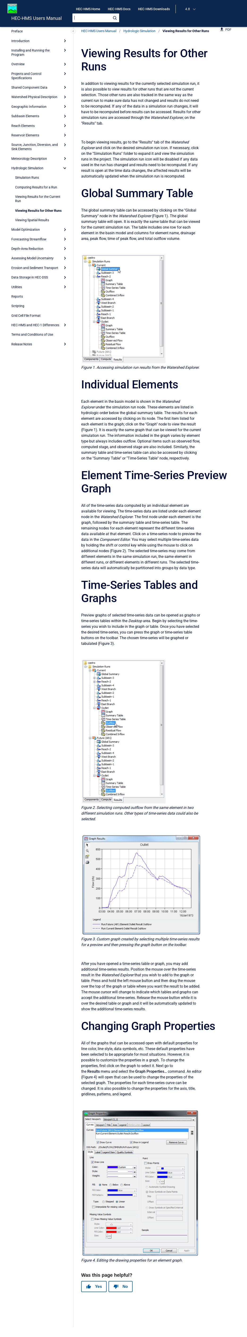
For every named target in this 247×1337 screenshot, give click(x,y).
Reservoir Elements (25, 135)
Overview (18, 64)
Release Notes (21, 344)
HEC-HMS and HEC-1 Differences (35, 325)
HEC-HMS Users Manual (36, 18)
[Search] (95, 17)
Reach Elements (23, 126)
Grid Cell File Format (26, 315)
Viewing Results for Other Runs (38, 211)
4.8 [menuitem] (187, 9)
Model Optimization (25, 229)
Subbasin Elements (25, 116)
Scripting (17, 306)
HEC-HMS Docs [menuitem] (119, 9)
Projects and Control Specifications (26, 76)
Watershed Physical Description (34, 97)
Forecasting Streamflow (28, 239)
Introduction (20, 41)
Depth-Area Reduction (27, 249)
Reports (17, 296)
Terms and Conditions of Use (32, 334)
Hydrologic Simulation (27, 168)
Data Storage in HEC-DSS (29, 277)
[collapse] (65, 168)
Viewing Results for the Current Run (37, 199)
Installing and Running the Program (30, 52)
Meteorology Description (29, 159)
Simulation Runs (27, 177)
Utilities (16, 287)
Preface (17, 31)
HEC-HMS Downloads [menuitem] (154, 9)
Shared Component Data (29, 87)
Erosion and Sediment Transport (34, 268)
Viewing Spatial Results (32, 220)
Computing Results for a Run (36, 187)
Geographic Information (28, 107)
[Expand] (65, 40)
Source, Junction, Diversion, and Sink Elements (34, 147)
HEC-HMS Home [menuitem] (88, 9)
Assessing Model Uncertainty (32, 258)
